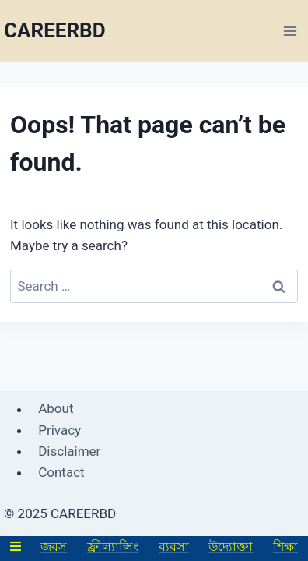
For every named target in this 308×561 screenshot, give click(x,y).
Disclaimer (69, 451)
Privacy (59, 430)
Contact (61, 472)
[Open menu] (289, 31)
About (55, 409)
